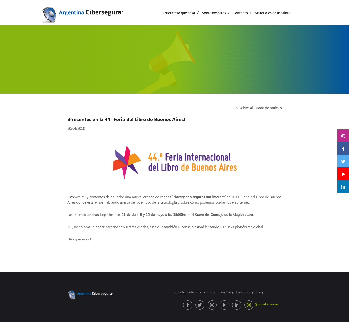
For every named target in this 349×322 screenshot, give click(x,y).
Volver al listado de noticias (260, 107)
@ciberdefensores (249, 305)
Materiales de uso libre (272, 13)
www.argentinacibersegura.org (242, 292)
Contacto (240, 13)
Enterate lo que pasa (179, 13)
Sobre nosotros (214, 13)
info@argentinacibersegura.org (196, 292)
